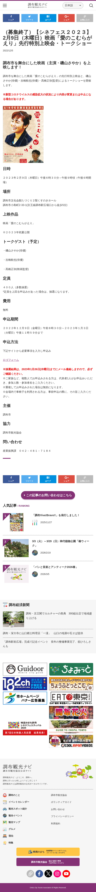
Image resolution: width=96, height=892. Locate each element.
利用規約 (55, 823)
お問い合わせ (58, 809)
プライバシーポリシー (62, 816)
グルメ (9, 829)
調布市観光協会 (59, 795)
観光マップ (11, 822)
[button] (72, 5)
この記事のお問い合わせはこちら (48, 495)
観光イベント (12, 816)
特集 (8, 843)
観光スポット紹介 (15, 809)
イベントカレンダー (16, 802)
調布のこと (11, 795)
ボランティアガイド (61, 802)
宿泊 (8, 836)
